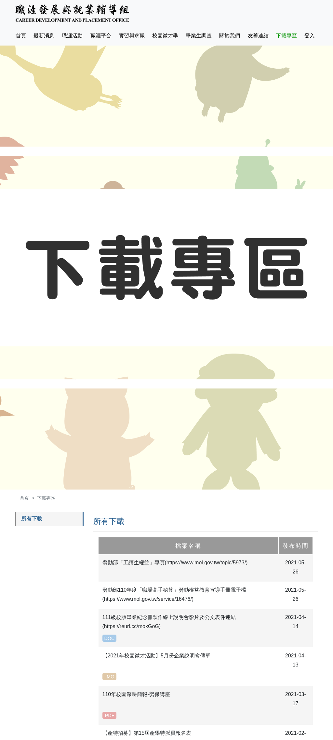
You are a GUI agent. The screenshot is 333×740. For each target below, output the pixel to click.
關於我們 (229, 35)
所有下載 (31, 518)
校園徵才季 (165, 35)
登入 (309, 35)
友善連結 (258, 35)
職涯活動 (72, 35)
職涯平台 (100, 35)
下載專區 (286, 35)
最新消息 (43, 35)
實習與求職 (132, 35)
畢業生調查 (199, 35)
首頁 (22, 34)
